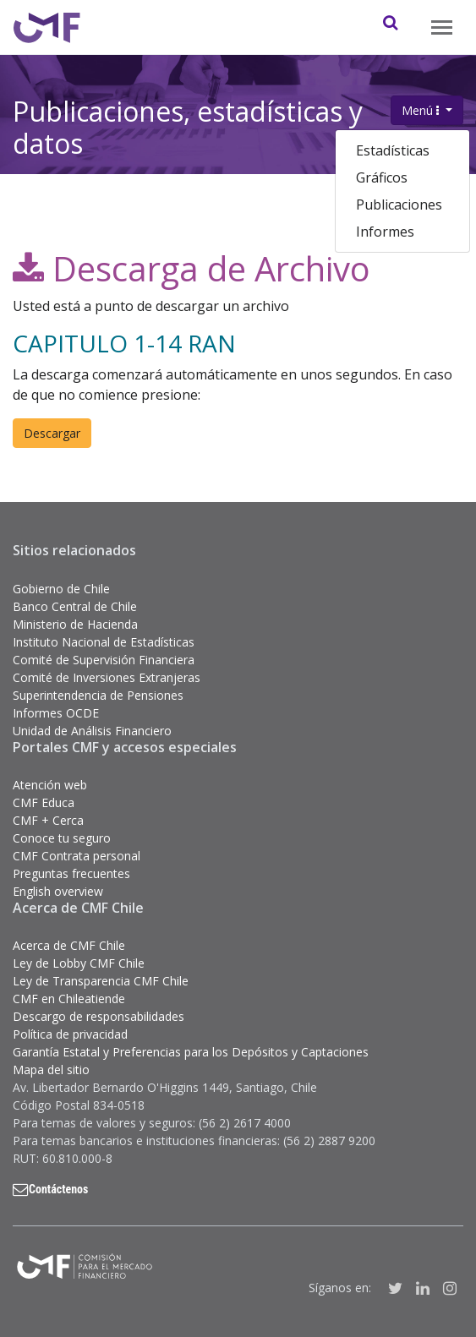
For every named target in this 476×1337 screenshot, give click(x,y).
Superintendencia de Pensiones (98, 695)
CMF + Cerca (48, 820)
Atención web (50, 785)
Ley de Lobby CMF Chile (79, 963)
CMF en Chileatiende (69, 998)
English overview (58, 891)
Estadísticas (392, 150)
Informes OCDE (56, 713)
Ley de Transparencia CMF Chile (101, 981)
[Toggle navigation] (441, 27)
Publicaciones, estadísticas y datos (188, 124)
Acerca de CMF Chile (69, 945)
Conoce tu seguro (62, 838)
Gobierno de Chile (61, 589)
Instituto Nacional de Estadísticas (103, 642)
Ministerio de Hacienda (75, 624)
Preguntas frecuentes (71, 873)
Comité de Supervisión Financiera (103, 660)
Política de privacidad (70, 1034)
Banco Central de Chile (75, 606)
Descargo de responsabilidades (98, 1016)
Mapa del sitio (51, 1069)
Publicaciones (399, 204)
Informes (385, 231)
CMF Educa (43, 802)
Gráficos (382, 177)
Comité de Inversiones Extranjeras (106, 677)
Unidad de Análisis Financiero (92, 731)
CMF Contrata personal (76, 856)
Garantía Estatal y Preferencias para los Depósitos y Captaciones (191, 1052)
